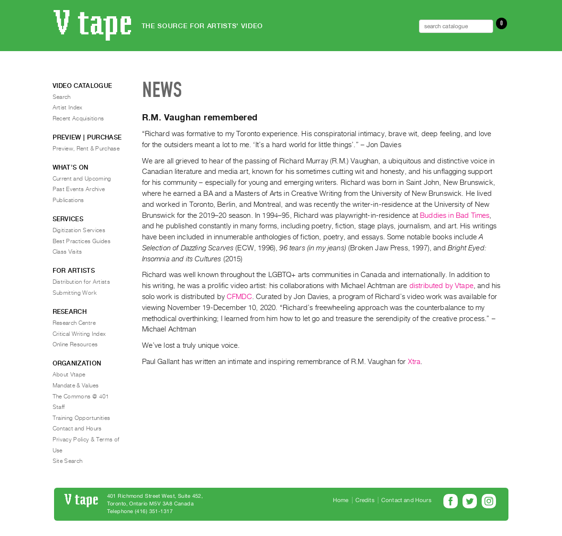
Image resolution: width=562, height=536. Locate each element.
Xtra (414, 361)
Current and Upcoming (82, 178)
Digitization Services (79, 230)
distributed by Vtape (441, 285)
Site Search (68, 461)
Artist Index (68, 107)
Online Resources (75, 344)
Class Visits (67, 251)
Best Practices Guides (82, 241)
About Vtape (69, 374)
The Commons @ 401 (81, 396)
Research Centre (74, 323)
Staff (59, 407)
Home (341, 500)
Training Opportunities (81, 418)
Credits (365, 500)
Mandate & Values (76, 385)
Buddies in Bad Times (454, 215)
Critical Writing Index (79, 334)
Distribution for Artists (81, 282)
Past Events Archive (79, 189)
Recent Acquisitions (78, 118)
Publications (68, 200)
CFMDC (239, 296)
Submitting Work (75, 292)
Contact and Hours (77, 428)
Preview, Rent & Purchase (86, 148)
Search (62, 97)
